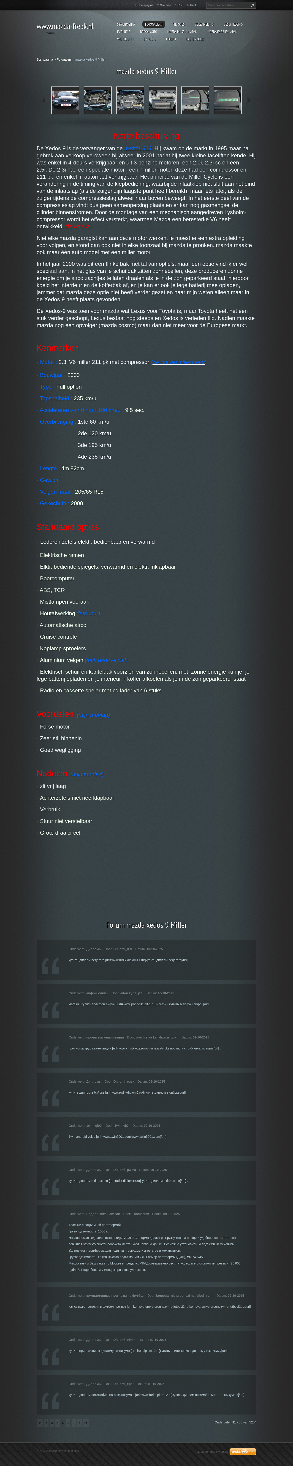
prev (44, 101)
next (249, 101)
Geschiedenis (233, 24)
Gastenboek (195, 39)
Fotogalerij (154, 24)
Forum (171, 39)
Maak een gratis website (212, 1451)
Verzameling (204, 24)
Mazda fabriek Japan (222, 31)
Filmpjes (179, 24)
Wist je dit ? (125, 39)
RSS (181, 5)
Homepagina (145, 5)
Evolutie (123, 31)
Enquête (150, 39)
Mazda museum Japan (182, 31)
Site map (165, 5)
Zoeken (252, 5)
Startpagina (126, 24)
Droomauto (148, 31)
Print (193, 5)
